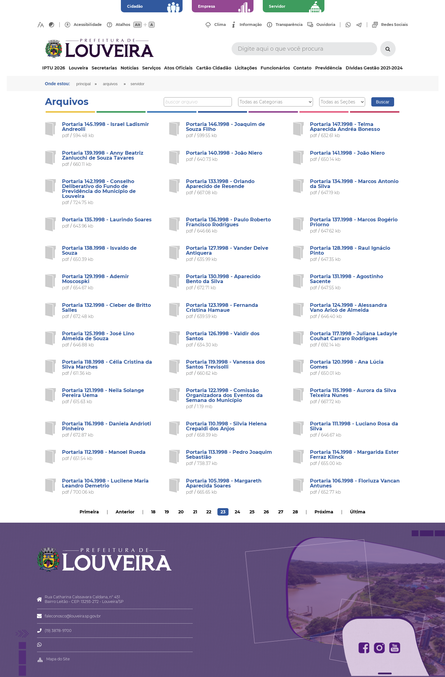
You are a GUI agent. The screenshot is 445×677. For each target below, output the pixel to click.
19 (167, 512)
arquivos (110, 84)
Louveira (78, 68)
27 (280, 512)
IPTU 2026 (53, 68)
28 (295, 512)
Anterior (125, 512)
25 (251, 512)
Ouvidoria (325, 25)
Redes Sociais (394, 25)
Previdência (328, 68)
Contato (302, 68)
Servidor (137, 84)
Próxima (324, 512)
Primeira (89, 512)
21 (195, 512)
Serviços (151, 68)
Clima (220, 25)
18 (153, 512)
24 (237, 512)
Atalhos (123, 25)
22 (208, 512)
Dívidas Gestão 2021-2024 (374, 68)
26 (266, 512)
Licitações (246, 68)
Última (357, 512)
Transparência (289, 25)
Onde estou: (57, 83)
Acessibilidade (88, 25)
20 (181, 512)
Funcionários (275, 68)
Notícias (129, 68)
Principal (83, 84)
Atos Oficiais (178, 68)
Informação (251, 25)
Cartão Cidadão (213, 68)
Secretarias (104, 68)
